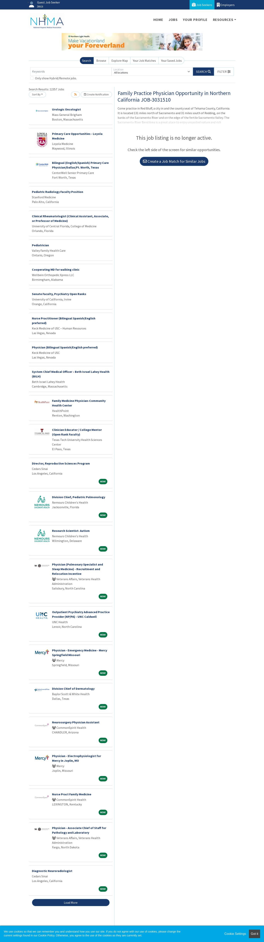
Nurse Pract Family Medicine (71, 794)
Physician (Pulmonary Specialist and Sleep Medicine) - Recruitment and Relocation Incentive (77, 569)
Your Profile (195, 19)
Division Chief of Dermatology (73, 688)
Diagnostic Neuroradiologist (52, 871)
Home (158, 19)
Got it (254, 933)
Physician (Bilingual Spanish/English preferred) (65, 347)
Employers (226, 4)
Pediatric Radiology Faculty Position (57, 192)
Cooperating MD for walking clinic (55, 269)
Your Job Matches (144, 60)
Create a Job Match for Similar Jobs (174, 161)
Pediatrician (40, 245)
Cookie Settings (235, 933)
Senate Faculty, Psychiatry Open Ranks (59, 294)
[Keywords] (71, 71)
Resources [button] (223, 19)
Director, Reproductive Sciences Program (61, 463)
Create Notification (96, 94)
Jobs (173, 19)
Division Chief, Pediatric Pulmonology (78, 497)
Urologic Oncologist (66, 109)
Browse (101, 60)
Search (86, 60)
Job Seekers (202, 4)
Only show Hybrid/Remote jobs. (56, 78)
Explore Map (119, 60)
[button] (224, 71)
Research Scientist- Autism (71, 531)
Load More (71, 902)
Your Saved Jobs (171, 60)
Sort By (36, 94)
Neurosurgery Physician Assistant (75, 722)
